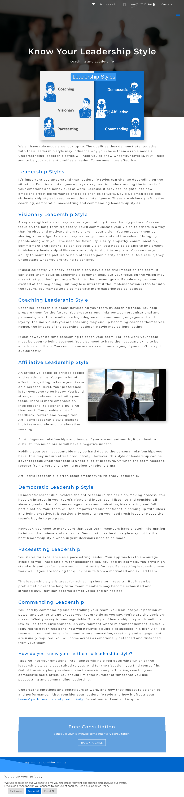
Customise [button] (16, 791)
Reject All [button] (49, 791)
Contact (166, 4)
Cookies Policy (54, 762)
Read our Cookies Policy (93, 786)
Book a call (107, 4)
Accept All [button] (33, 791)
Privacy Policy (29, 762)
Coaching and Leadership (92, 61)
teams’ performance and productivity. (51, 699)
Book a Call (92, 741)
